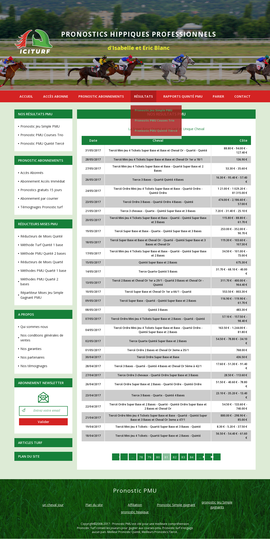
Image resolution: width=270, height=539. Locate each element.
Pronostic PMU (122, 524)
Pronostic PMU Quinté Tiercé (156, 131)
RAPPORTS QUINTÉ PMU (182, 96)
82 (175, 457)
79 (149, 457)
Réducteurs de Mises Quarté (41, 262)
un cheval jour (53, 505)
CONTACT (242, 96)
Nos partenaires (32, 357)
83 (184, 457)
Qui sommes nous (34, 326)
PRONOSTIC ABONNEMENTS (101, 96)
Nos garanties (31, 348)
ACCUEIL (26, 96)
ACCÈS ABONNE (55, 96)
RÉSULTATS (143, 96)
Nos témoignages (33, 366)
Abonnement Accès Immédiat (42, 181)
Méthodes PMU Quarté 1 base (43, 270)
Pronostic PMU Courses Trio (41, 135)
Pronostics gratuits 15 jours (41, 190)
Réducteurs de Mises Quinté (41, 236)
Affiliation (135, 505)
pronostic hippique (135, 512)
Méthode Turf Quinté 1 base (41, 245)
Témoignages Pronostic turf (41, 207)
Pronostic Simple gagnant (176, 505)
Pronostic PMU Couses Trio (154, 120)
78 (140, 457)
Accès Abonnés (31, 172)
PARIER (218, 96)
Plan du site (29, 456)
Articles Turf (30, 442)
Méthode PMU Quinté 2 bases (43, 253)
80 (157, 457)
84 (193, 457)
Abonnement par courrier (39, 198)
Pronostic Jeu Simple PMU (153, 110)
